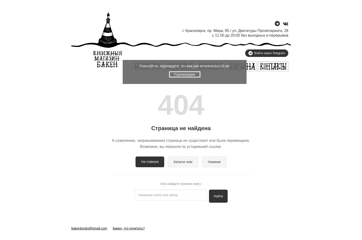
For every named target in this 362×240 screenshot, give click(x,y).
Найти (218, 196)
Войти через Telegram (266, 53)
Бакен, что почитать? (129, 228)
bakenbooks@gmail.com (89, 228)
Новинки (214, 162)
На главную (150, 161)
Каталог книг (183, 162)
